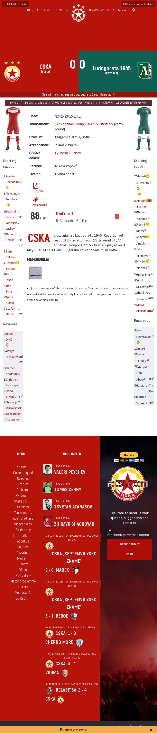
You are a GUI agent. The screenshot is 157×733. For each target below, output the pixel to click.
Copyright (23, 552)
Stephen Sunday (11, 265)
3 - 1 (49, 616)
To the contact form (130, 549)
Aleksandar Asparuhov (11, 416)
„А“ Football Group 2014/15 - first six (73, 102)
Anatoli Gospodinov (11, 182)
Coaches (23, 478)
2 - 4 (82, 690)
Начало (14, 102)
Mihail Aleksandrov (141, 307)
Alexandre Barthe (141, 203)
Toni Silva (9, 288)
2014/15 (42, 102)
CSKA (61, 633)
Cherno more (59, 642)
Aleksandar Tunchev (11, 199)
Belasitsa (66, 690)
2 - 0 (49, 570)
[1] (77, 165)
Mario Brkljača (11, 393)
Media (110, 10)
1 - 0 (72, 633)
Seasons (28, 102)
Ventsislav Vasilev (11, 225)
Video (23, 570)
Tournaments (23, 512)
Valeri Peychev (69, 472)
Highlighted (72, 454)
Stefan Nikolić (10, 311)
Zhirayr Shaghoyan (74, 524)
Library (23, 587)
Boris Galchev (11, 254)
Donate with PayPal (73, 729)
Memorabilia (37, 201)
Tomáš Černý (67, 490)
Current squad (23, 473)
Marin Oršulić (10, 237)
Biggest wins (23, 524)
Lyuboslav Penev (68, 153)
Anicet (140, 348)
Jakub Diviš (9, 340)
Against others (23, 518)
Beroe (62, 616)
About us (23, 541)
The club (32, 10)
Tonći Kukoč (10, 299)
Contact (123, 10)
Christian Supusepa (11, 382)
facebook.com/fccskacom (128, 534)
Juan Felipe (9, 277)
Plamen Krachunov (11, 370)
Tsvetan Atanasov (73, 507)
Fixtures (47, 10)
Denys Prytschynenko (11, 353)
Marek (62, 570)
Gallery (23, 564)
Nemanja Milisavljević (11, 405)
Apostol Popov (11, 214)
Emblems (23, 490)
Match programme (23, 581)
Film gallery (23, 575)
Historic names (138, 3)
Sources (23, 547)
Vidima (52, 673)
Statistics (62, 10)
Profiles (23, 484)
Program (37, 188)
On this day (23, 530)
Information (96, 10)
